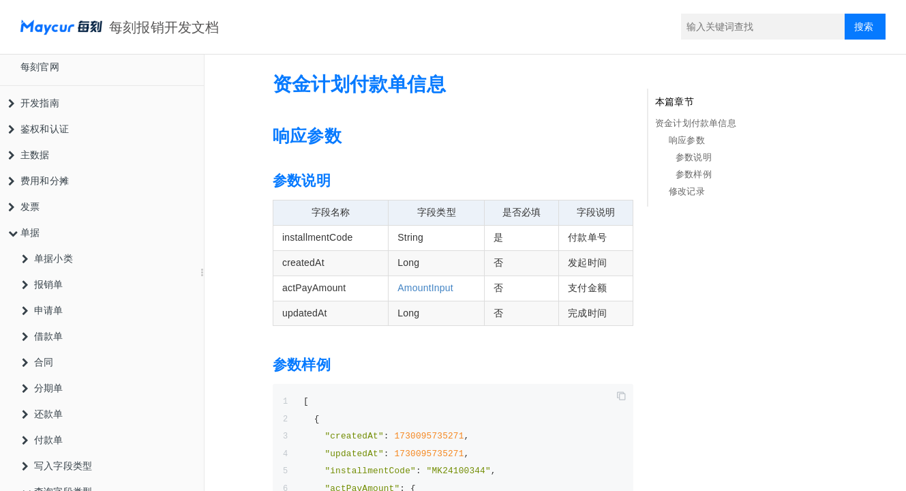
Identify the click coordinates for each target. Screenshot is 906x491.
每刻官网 (39, 66)
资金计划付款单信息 (695, 123)
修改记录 (687, 191)
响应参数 (687, 140)
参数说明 (694, 157)
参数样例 (694, 174)
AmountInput (425, 287)
